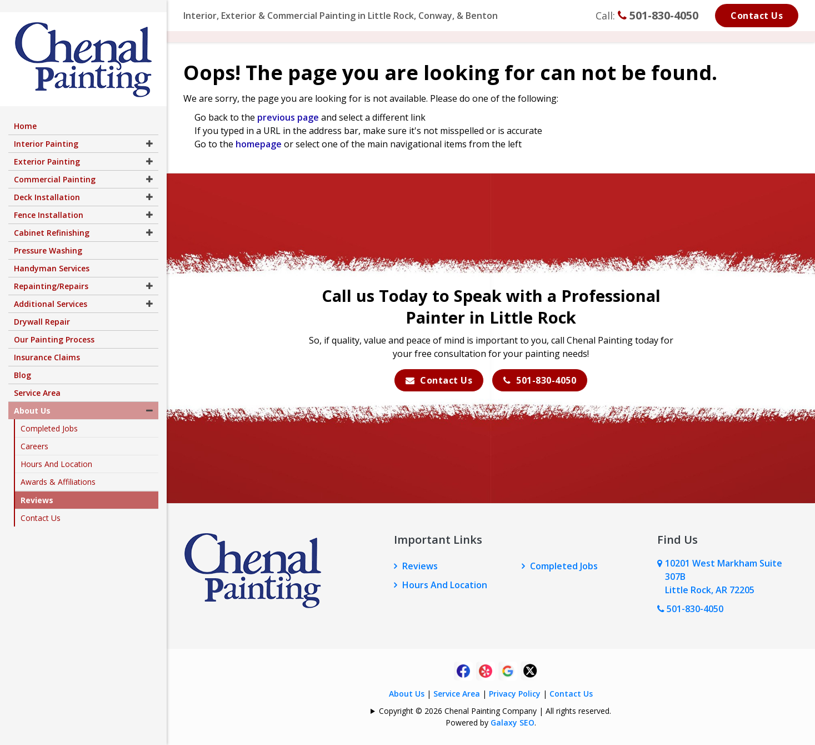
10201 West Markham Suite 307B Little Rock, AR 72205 (723, 576)
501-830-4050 (658, 15)
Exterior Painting (47, 149)
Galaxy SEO (512, 722)
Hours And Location (444, 585)
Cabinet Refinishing (51, 220)
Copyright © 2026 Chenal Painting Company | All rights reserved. (495, 711)
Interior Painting (46, 131)
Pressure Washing (48, 238)
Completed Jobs (564, 566)
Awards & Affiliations (58, 469)
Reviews (420, 566)
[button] (149, 131)
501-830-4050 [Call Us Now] (690, 609)
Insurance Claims (47, 345)
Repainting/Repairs (51, 274)
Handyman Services (51, 256)
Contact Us (757, 15)
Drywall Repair (42, 309)
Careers (34, 434)
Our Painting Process (54, 327)
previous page (288, 117)
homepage (259, 144)
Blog (22, 362)
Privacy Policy (515, 693)
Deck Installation (47, 185)
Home (25, 113)
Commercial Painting (55, 167)
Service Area (456, 693)
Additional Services (50, 291)
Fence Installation (48, 202)
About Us (406, 693)
